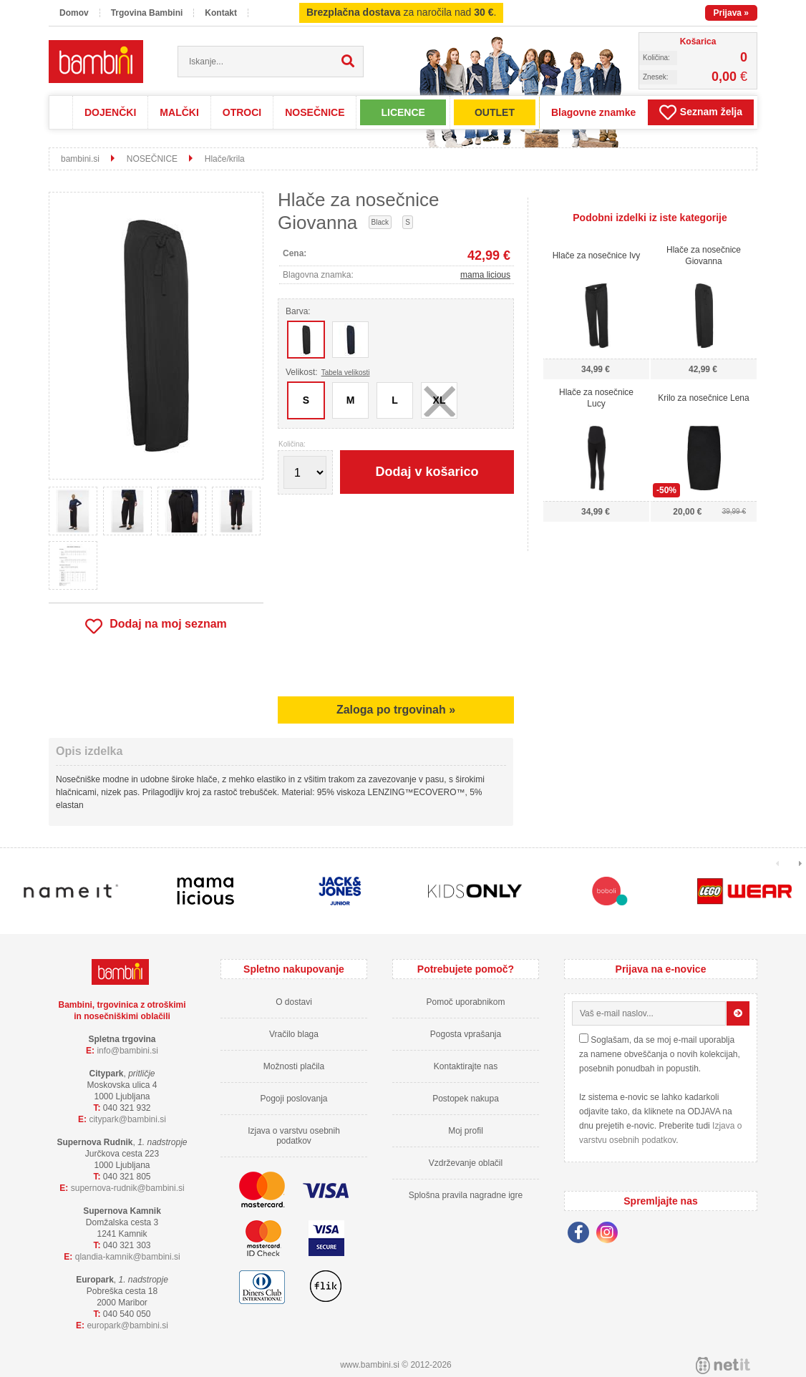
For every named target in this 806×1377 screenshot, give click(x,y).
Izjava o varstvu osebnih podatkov (294, 1136)
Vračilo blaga (294, 1034)
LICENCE (402, 112)
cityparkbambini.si (127, 1119)
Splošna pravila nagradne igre (466, 1195)
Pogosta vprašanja (465, 1034)
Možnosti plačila (293, 1066)
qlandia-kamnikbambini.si (127, 1257)
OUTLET (495, 112)
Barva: (298, 311)
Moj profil (465, 1131)
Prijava (731, 13)
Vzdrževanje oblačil (465, 1163)
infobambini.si (127, 1051)
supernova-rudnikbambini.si (128, 1188)
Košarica (698, 42)
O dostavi (294, 1002)
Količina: (292, 444)
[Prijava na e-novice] (738, 1013)
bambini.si (80, 159)
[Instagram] (610, 1235)
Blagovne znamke (593, 112)
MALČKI (179, 112)
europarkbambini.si (127, 1325)
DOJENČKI (110, 112)
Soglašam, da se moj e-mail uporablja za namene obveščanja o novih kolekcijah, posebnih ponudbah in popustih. (659, 1054)
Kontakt (221, 13)
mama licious (485, 275)
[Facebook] (582, 1235)
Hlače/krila (225, 159)
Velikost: (328, 372)
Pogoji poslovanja (293, 1099)
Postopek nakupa (465, 1099)
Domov (74, 13)
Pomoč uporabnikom (465, 1002)
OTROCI (242, 112)
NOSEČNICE (314, 112)
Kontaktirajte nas (465, 1066)
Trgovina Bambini (147, 13)
